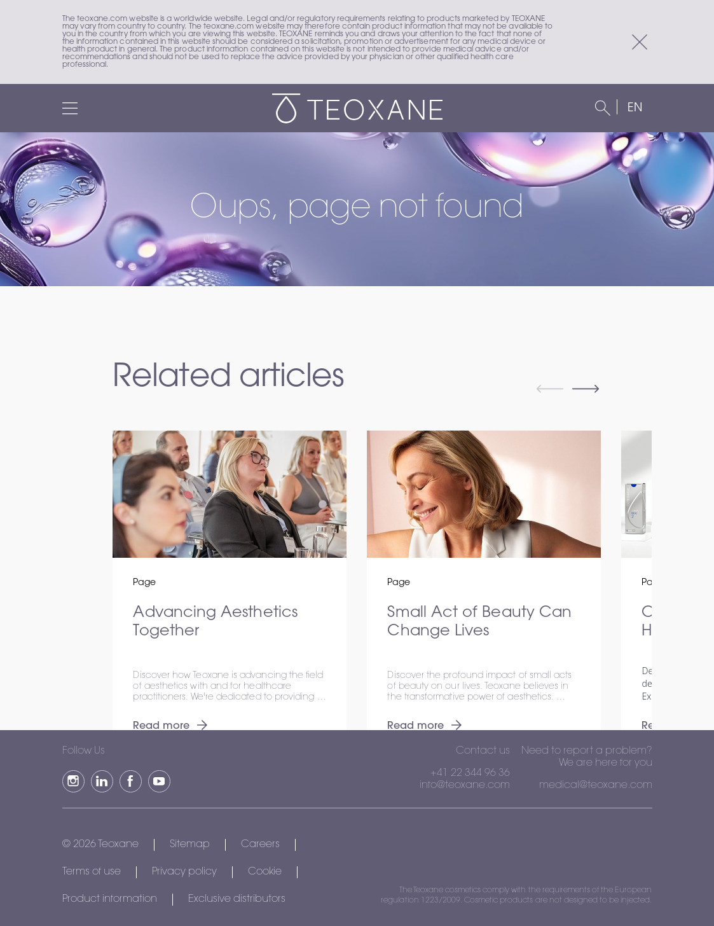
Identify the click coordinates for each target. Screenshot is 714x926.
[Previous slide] (550, 390)
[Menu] (70, 108)
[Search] (602, 108)
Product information (109, 899)
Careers (260, 845)
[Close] (639, 42)
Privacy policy (184, 872)
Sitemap (190, 845)
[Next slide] (585, 390)
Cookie (265, 872)
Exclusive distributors (236, 899)
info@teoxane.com (465, 785)
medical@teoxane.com (595, 785)
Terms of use (91, 872)
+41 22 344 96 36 (470, 773)
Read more (170, 726)
